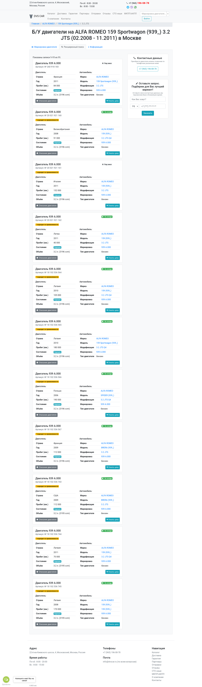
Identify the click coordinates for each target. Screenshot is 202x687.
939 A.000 (101, 90)
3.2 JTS (99, 85)
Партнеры (84, 13)
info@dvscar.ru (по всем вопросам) (120, 661)
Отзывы (107, 13)
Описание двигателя (46, 101)
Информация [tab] (95, 47)
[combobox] (154, 13)
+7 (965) (139, 3)
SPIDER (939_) (107, 395)
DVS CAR (37, 16)
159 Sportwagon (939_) (68, 23)
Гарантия (73, 13)
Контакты (65, 19)
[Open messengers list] (6, 679)
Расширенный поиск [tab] (72, 47)
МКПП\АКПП (130, 13)
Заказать (147, 113)
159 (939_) (106, 133)
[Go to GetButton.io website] (6, 684)
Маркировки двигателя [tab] (44, 47)
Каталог (51, 13)
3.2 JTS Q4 (106, 138)
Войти (147, 18)
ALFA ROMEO (48, 23)
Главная (35, 23)
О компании (53, 19)
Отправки (96, 13)
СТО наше (117, 13)
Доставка (61, 13)
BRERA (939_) (107, 447)
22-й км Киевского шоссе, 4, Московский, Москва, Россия (49, 4)
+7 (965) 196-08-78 (148, 69)
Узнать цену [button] (113, 101)
